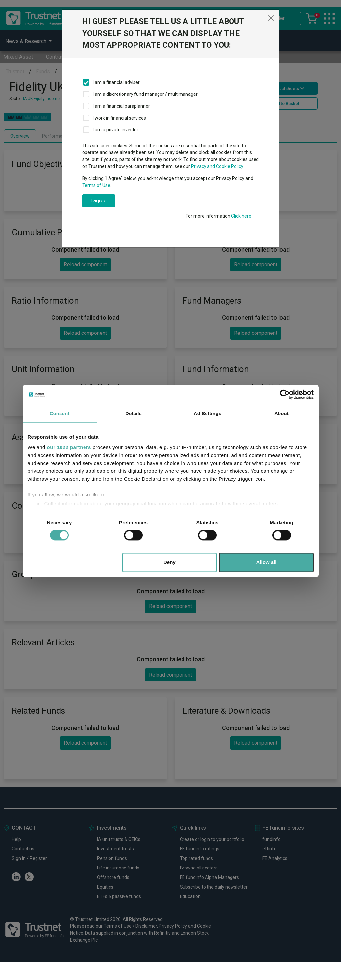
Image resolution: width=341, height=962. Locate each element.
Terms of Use (96, 185)
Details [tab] (133, 413)
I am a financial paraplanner (121, 106)
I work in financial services (119, 118)
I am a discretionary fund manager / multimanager (145, 94)
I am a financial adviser (116, 82)
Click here (241, 216)
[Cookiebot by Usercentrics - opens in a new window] (285, 394)
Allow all (266, 562)
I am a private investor (115, 129)
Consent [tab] (60, 413)
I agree (98, 201)
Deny (169, 562)
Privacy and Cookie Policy (217, 166)
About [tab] (281, 413)
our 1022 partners (69, 447)
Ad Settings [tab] (207, 413)
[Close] (271, 18)
